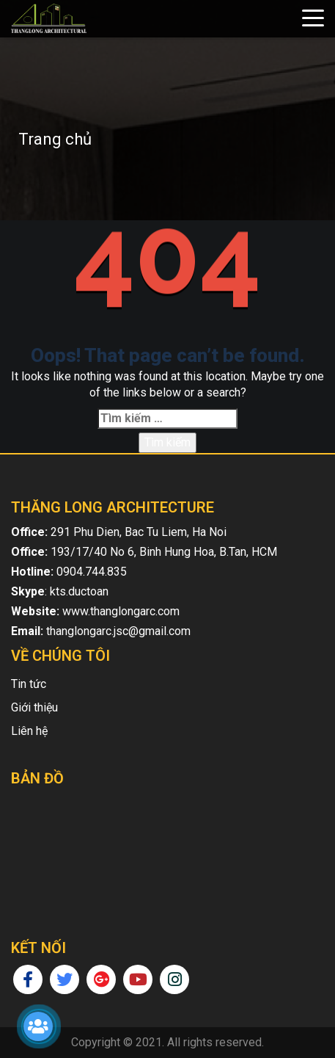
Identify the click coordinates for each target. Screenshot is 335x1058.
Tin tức (28, 684)
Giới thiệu (34, 707)
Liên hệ (29, 731)
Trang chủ (55, 139)
